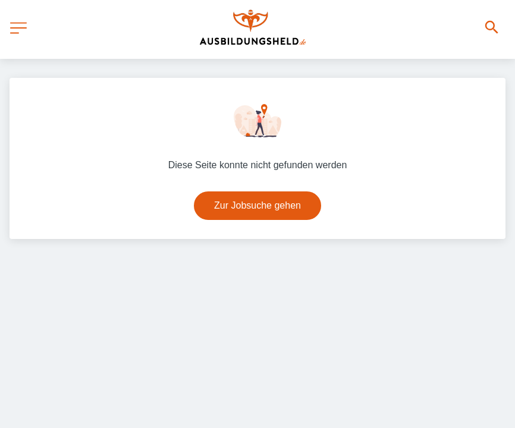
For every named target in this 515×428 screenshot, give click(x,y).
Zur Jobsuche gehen (257, 205)
